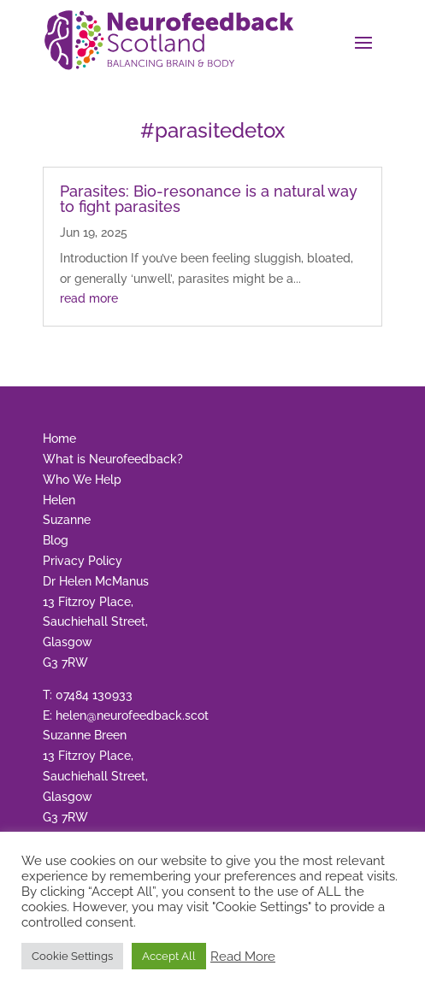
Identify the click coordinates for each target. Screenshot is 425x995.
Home (59, 438)
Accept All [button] (169, 956)
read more (89, 298)
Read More (242, 956)
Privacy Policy (82, 561)
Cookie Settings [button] (72, 956)
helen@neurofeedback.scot (132, 715)
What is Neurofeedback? (113, 459)
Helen (59, 500)
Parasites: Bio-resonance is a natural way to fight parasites (208, 198)
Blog (55, 540)
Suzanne (67, 520)
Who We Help (82, 479)
